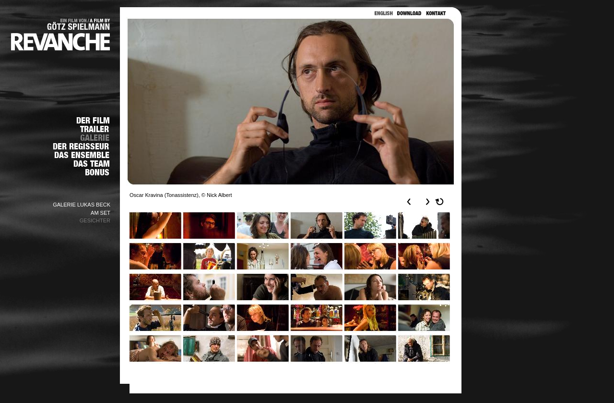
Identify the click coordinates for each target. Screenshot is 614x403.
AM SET (100, 213)
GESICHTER (95, 220)
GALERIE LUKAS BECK (81, 205)
